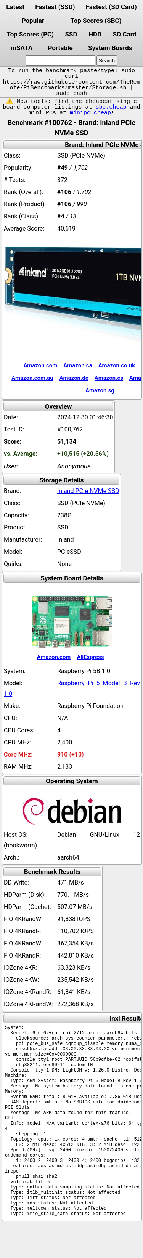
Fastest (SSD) (55, 7)
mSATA (21, 48)
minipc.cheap (90, 113)
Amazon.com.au (32, 378)
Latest (15, 7)
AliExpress (90, 657)
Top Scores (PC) (30, 34)
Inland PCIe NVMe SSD (88, 491)
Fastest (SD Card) (111, 7)
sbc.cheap (110, 107)
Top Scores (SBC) (96, 20)
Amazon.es (109, 378)
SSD (71, 34)
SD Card (125, 34)
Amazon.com (40, 365)
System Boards (110, 48)
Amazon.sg (99, 390)
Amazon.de (73, 378)
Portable (60, 48)
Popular (33, 20)
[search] (60, 60)
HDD (94, 34)
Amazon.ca (77, 365)
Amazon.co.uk (116, 365)
